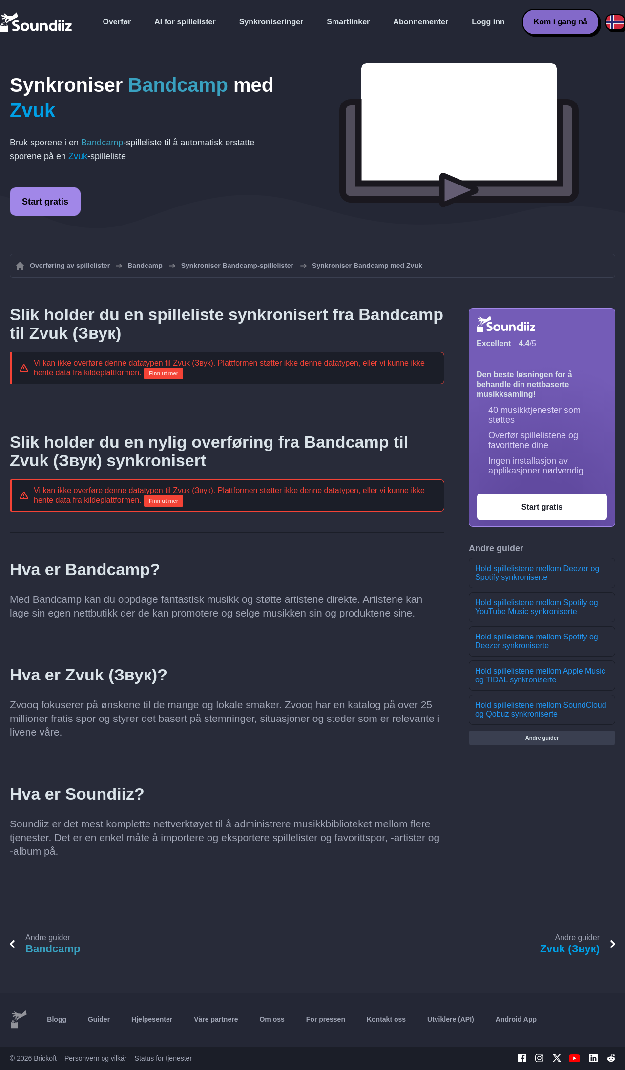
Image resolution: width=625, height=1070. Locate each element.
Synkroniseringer (271, 22)
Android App (516, 1019)
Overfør (117, 22)
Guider (99, 1019)
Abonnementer (420, 22)
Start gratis (45, 201)
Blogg (56, 1019)
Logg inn (488, 22)
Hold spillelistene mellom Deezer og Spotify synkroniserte (537, 572)
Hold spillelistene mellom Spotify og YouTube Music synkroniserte (536, 607)
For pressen (325, 1019)
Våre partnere (216, 1019)
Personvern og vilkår (95, 1058)
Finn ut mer (163, 373)
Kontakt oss (386, 1019)
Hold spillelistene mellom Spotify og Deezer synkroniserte (536, 641)
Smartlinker (348, 22)
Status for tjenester (163, 1058)
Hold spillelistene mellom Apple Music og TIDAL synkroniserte (540, 675)
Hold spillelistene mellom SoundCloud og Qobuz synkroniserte (540, 709)
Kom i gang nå (560, 22)
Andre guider (542, 738)
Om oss (271, 1019)
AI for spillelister (184, 22)
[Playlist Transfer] (36, 22)
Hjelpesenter (151, 1019)
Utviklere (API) (450, 1019)
